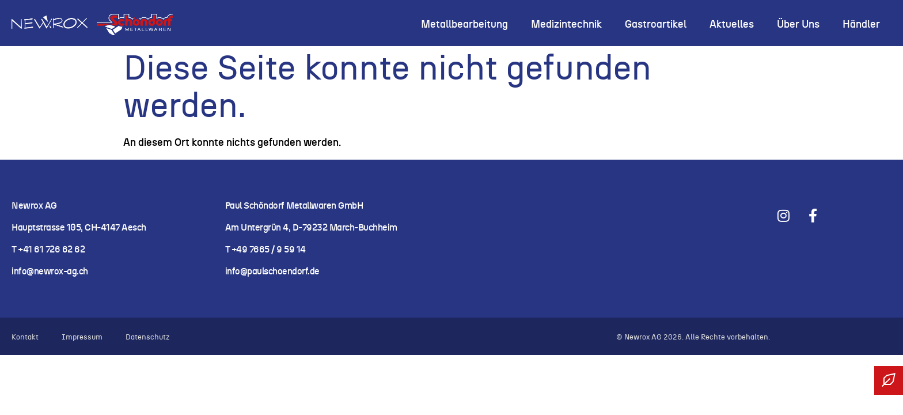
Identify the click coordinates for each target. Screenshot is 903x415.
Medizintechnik (566, 25)
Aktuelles (731, 25)
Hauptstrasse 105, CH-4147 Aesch (79, 227)
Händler (861, 25)
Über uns (798, 25)
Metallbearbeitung (464, 25)
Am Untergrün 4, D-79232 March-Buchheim (311, 227)
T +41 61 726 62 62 (49, 249)
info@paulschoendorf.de (272, 271)
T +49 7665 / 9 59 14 (265, 249)
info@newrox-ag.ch (50, 271)
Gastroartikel (655, 25)
